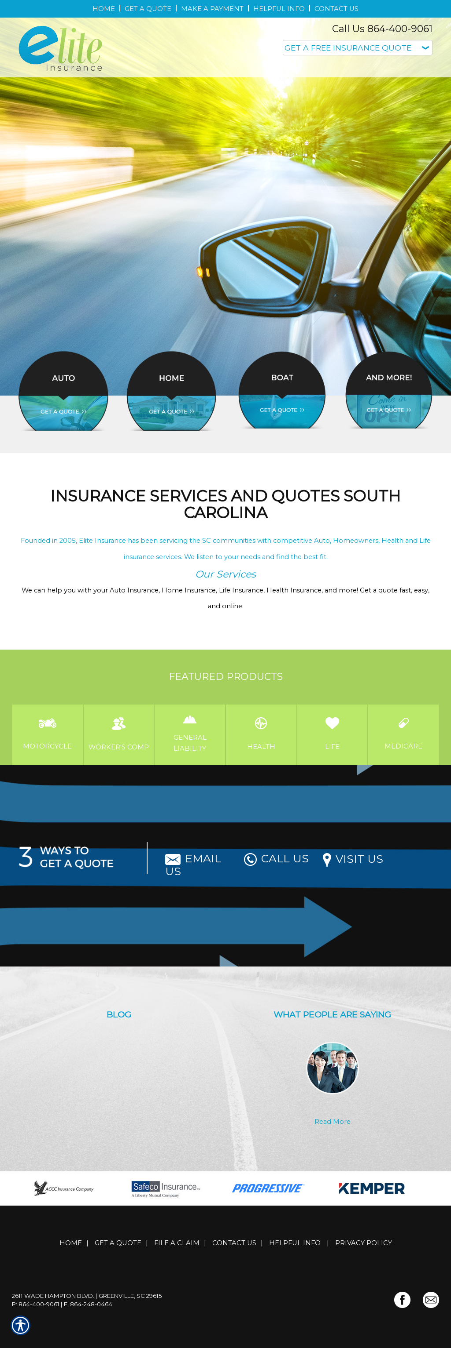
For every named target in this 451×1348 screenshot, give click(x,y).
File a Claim (177, 1243)
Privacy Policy (363, 1243)
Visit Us (353, 858)
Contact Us (234, 1243)
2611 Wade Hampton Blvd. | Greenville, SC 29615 (87, 1295)
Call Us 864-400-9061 (382, 29)
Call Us (276, 858)
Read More (332, 1122)
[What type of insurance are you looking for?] (358, 47)
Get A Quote (118, 1243)
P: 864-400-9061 (35, 1304)
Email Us (193, 865)
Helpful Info (295, 1243)
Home (70, 1243)
